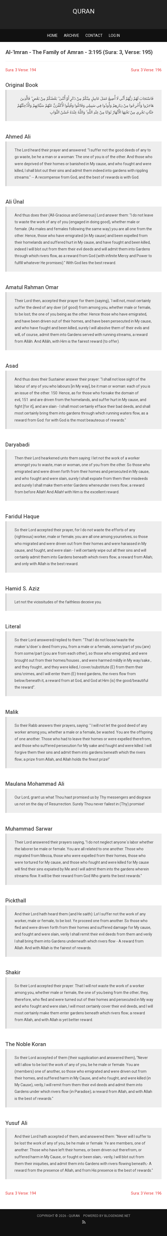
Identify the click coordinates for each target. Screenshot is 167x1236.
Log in (114, 35)
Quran (84, 11)
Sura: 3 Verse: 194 (20, 70)
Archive (71, 35)
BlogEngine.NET (117, 1216)
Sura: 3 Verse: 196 (146, 70)
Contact (94, 35)
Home (52, 35)
